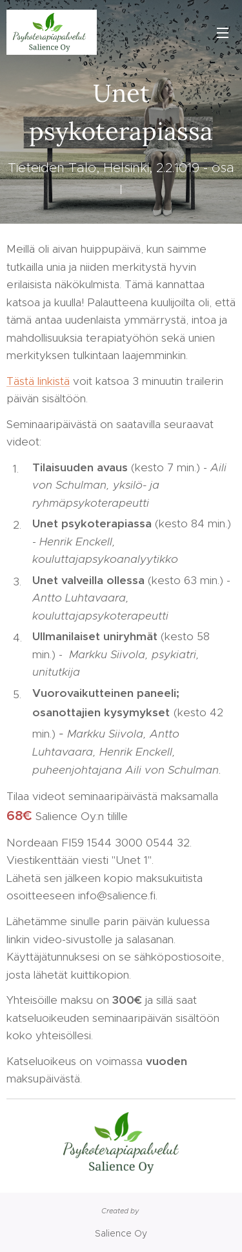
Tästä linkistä (38, 381)
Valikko (222, 33)
